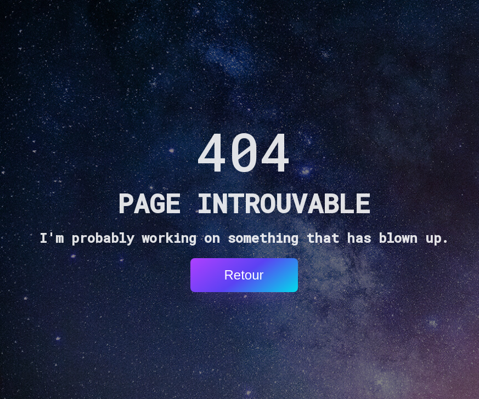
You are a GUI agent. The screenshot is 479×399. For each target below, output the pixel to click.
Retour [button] (243, 274)
